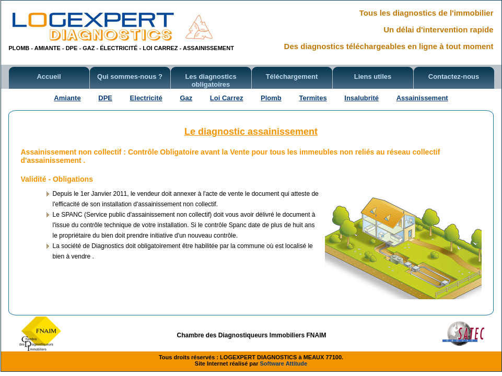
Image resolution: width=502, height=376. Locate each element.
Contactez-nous (454, 76)
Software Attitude (284, 363)
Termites (312, 98)
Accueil (49, 76)
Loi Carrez (226, 98)
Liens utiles (373, 76)
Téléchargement (292, 76)
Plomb (271, 98)
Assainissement (422, 98)
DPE (105, 98)
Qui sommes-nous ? (129, 76)
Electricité (146, 98)
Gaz (186, 98)
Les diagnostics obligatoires (210, 80)
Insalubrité (361, 98)
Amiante (67, 98)
